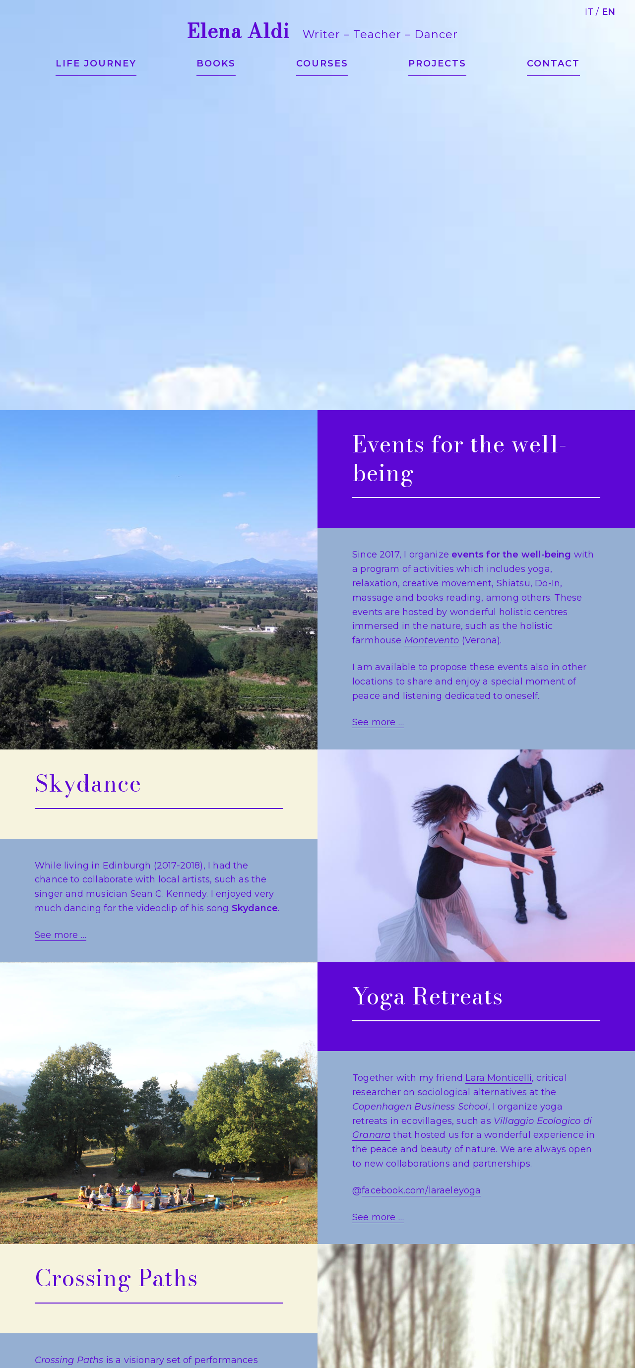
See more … (378, 722)
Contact (553, 63)
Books (216, 63)
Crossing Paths (116, 1277)
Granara (371, 1134)
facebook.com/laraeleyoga (421, 1190)
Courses (322, 63)
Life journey (96, 63)
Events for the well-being (460, 458)
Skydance (88, 783)
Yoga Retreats (427, 996)
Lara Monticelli (498, 1077)
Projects (437, 63)
